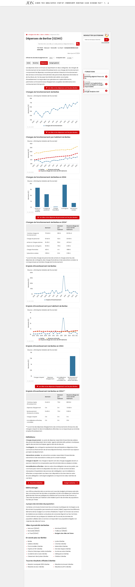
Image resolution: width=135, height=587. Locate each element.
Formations (90, 71)
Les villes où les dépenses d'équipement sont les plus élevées (58, 386)
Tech (43, 3)
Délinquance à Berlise (62, 553)
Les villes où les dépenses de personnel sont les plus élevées (59, 217)
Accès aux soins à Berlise (63, 551)
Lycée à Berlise (59, 541)
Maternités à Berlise (61, 546)
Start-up (60, 3)
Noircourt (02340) (33, 528)
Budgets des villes (34, 34)
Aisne (42, 34)
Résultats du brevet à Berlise (64, 564)
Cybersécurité (70, 3)
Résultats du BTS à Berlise (63, 566)
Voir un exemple (105, 42)
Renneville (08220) (34, 530)
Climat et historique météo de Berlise (39, 551)
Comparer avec (60, 57)
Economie (93, 3)
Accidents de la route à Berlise (37, 553)
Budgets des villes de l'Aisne (64, 533)
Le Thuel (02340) (33, 533)
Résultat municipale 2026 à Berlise (38, 564)
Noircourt (46, 47)
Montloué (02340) (61, 528)
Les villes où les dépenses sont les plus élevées (63, 88)
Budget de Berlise (71, 483)
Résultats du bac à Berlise (36, 566)
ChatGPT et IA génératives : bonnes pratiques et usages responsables (93, 84)
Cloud (87, 3)
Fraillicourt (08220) (61, 530)
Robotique (80, 3)
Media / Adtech (51, 3)
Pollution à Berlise (60, 556)
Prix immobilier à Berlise (35, 546)
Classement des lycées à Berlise (38, 556)
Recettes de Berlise (35, 483)
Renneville (53, 47)
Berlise (47, 34)
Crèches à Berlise (60, 543)
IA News (37, 3)
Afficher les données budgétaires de (37, 57)
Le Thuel (60, 47)
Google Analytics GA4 (91, 91)
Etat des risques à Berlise (63, 548)
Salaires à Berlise (33, 543)
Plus (100, 3)
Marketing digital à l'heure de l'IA (94, 77)
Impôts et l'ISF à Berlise (35, 548)
